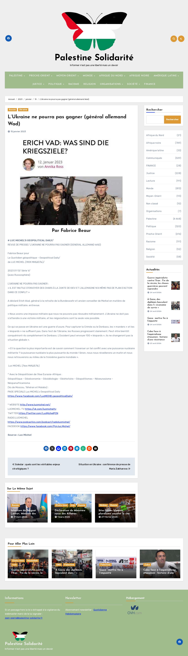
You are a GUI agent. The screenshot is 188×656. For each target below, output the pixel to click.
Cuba (147, 563)
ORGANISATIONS (110, 84)
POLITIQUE (55, 84)
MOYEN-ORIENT (66, 76)
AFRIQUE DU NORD (111, 76)
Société (150, 256)
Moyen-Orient (153, 196)
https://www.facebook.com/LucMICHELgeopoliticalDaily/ (40, 396)
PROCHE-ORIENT (40, 76)
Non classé (152, 203)
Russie (12, 109)
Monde (150, 188)
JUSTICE (37, 84)
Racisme (150, 241)
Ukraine (23, 109)
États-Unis (61, 505)
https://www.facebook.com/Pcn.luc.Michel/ (45, 426)
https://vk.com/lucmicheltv (40, 408)
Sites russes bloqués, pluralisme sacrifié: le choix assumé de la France (115, 513)
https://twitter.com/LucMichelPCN (38, 413)
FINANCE (150, 84)
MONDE (88, 76)
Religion (150, 249)
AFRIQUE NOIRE (139, 76)
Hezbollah (32, 559)
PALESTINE (16, 76)
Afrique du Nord (155, 135)
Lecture (150, 180)
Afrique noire (153, 143)
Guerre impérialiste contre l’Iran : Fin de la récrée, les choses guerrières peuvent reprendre (158, 283)
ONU (59, 563)
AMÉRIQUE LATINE (166, 76)
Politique (151, 226)
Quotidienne (100, 608)
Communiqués (154, 158)
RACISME (73, 84)
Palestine (151, 218)
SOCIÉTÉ (132, 84)
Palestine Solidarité (94, 58)
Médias (103, 505)
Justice (150, 173)
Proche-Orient (154, 234)
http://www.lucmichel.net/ (35, 404)
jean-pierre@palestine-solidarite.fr (23, 616)
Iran (73, 505)
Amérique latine (155, 150)
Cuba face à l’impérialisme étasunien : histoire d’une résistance (159, 571)
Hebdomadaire (73, 612)
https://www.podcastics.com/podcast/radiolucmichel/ (39, 422)
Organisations (154, 211)
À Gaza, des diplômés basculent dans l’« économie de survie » (68, 571)
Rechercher (154, 109)
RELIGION (89, 84)
